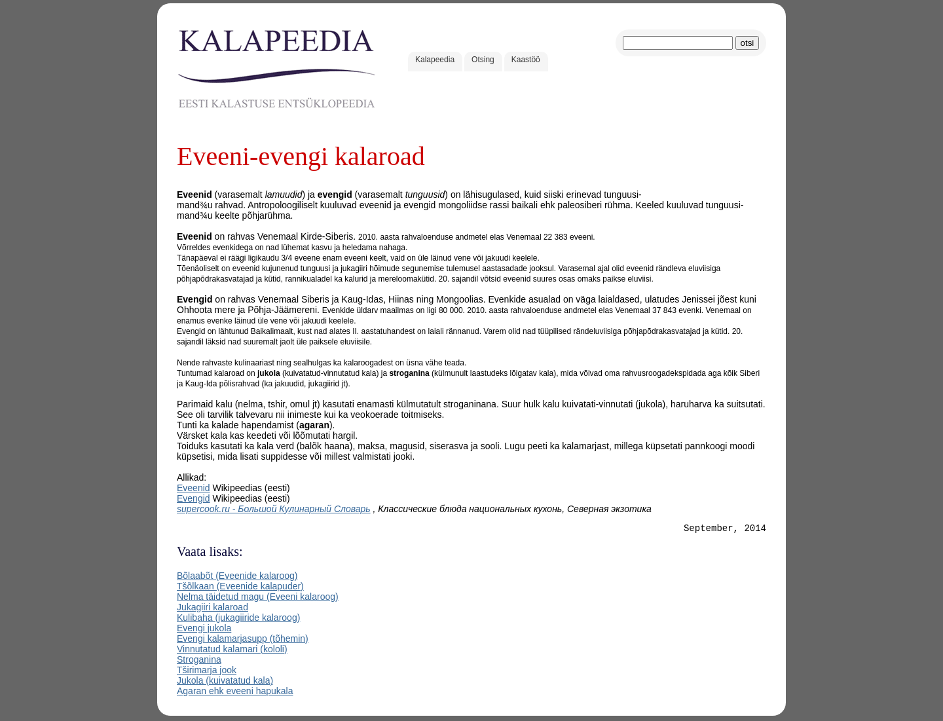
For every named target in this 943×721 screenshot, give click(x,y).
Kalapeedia (434, 59)
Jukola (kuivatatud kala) (225, 682)
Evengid (193, 498)
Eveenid (193, 488)
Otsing (483, 59)
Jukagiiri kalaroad (212, 609)
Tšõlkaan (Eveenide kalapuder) (240, 588)
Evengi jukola (204, 630)
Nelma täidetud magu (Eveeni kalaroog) (258, 598)
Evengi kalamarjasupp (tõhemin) (242, 640)
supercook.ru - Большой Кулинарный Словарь (274, 509)
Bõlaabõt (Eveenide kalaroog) (237, 577)
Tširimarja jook (206, 672)
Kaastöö (525, 59)
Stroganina (199, 661)
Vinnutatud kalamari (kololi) (232, 651)
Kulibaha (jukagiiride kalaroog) (238, 619)
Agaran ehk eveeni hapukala (235, 693)
